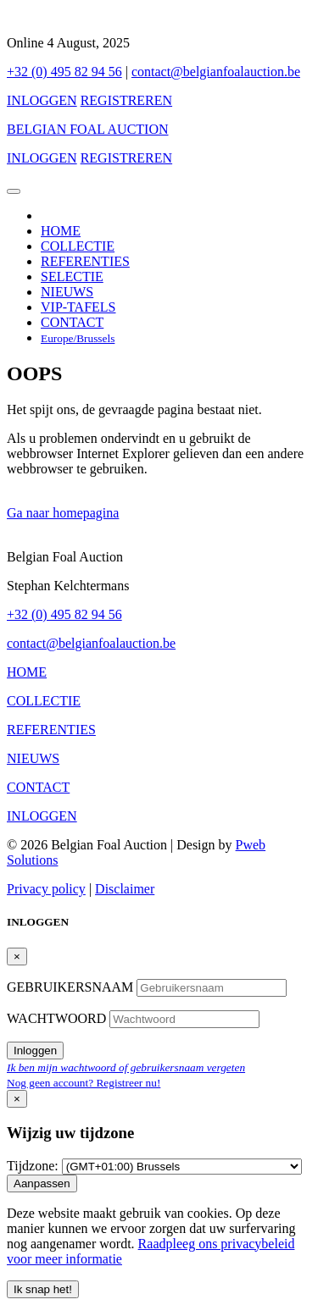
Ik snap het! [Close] (43, 1289)
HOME (61, 231)
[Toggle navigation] (13, 191)
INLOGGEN (42, 100)
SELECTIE (72, 276)
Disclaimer (124, 889)
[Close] (17, 956)
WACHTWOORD (58, 1018)
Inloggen (35, 1050)
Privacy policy (46, 889)
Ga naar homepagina (63, 513)
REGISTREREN (126, 100)
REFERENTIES (85, 261)
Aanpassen (42, 1183)
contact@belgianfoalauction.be (215, 71)
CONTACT (72, 322)
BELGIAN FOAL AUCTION (88, 129)
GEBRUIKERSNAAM (72, 987)
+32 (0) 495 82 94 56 (64, 71)
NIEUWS (67, 292)
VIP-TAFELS (78, 307)
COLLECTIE (77, 246)
